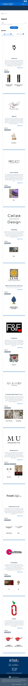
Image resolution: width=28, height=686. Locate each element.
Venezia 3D (14, 364)
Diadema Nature (9, 533)
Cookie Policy (19, 684)
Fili (18, 477)
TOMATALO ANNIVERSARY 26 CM (18, 646)
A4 (18, 589)
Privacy (13, 684)
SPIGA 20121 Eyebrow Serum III (18, 85)
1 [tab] (12, 88)
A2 (9, 589)
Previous (3, 80)
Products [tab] (20, 34)
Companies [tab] (8, 34)
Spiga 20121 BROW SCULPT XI (9, 85)
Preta (14, 200)
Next (24, 80)
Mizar (19, 533)
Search (3, 22)
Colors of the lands (9, 420)
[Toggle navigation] (1, 4)
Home (2, 13)
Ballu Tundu (9, 477)
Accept (25, 684)
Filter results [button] (14, 27)
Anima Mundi (13, 142)
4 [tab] (16, 88)
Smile (14, 256)
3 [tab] (15, 88)
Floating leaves (18, 420)
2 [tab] (13, 88)
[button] (21, 4)
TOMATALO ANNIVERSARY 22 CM (9, 646)
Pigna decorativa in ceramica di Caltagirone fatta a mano (14, 307)
